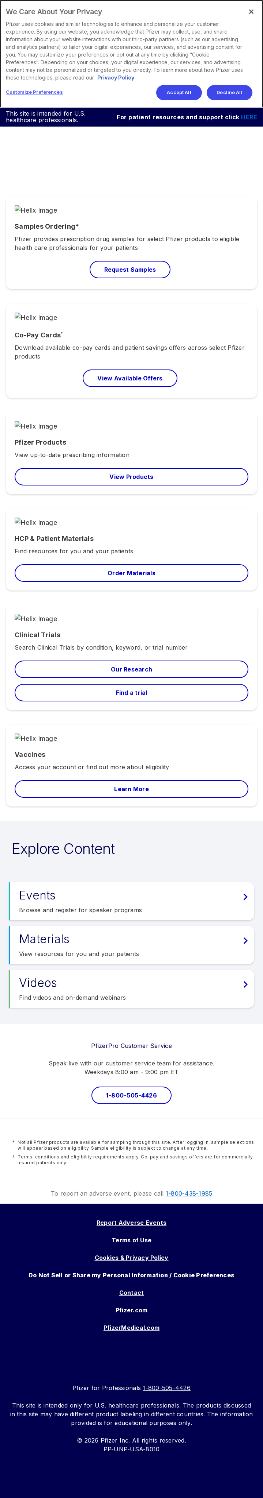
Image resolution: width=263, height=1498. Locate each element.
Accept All (179, 92)
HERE (249, 117)
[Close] (251, 12)
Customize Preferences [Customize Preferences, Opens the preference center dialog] (34, 92)
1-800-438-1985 (189, 1193)
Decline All (229, 92)
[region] (131, 54)
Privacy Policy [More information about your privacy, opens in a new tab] (115, 77)
